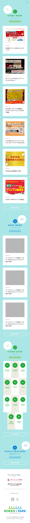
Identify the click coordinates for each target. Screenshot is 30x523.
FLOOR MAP (18, 434)
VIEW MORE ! (18, 208)
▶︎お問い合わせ (14, 493)
